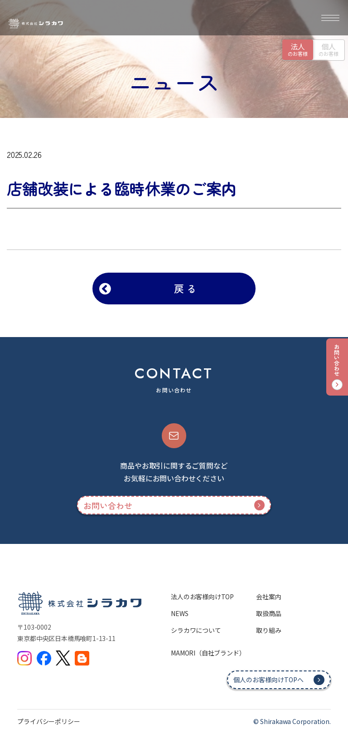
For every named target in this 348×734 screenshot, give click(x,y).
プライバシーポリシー (48, 721)
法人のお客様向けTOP (202, 596)
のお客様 (298, 49)
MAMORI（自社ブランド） (208, 652)
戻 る (185, 288)
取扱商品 (268, 613)
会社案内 (268, 596)
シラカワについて (196, 630)
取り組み (268, 630)
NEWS (179, 613)
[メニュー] (330, 18)
